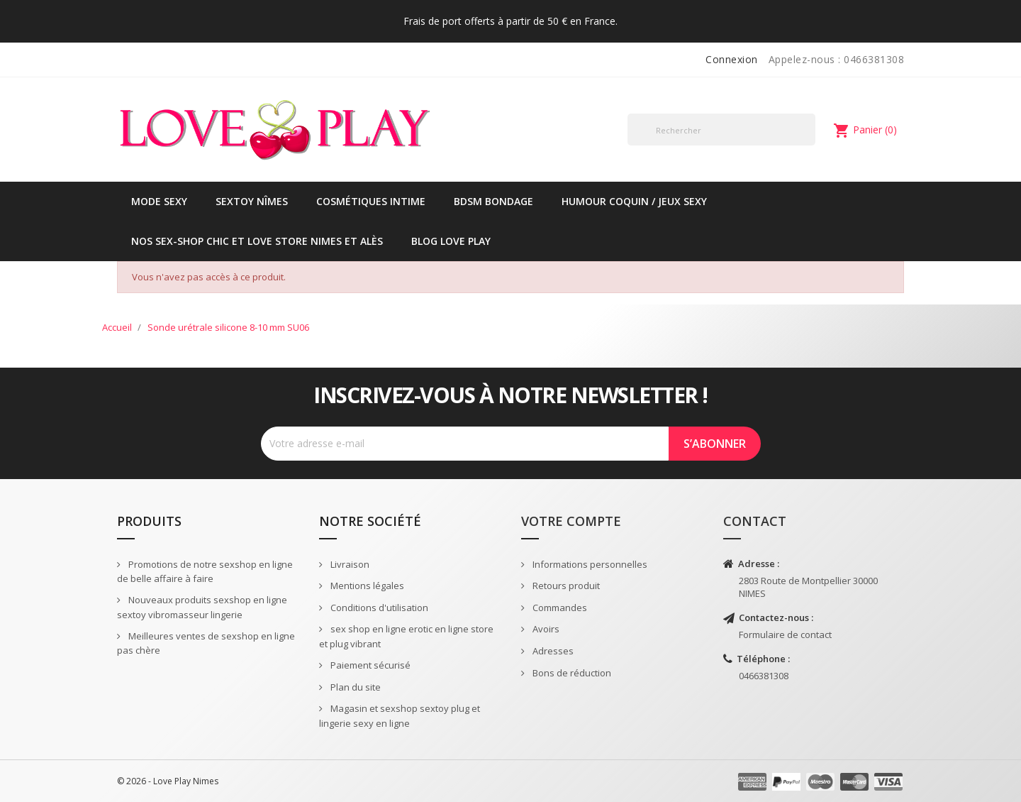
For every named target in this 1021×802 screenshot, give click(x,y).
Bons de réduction (570, 672)
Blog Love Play (451, 241)
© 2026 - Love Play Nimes (167, 781)
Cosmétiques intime (370, 201)
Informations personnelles (588, 564)
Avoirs (544, 628)
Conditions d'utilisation (378, 607)
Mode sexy (159, 201)
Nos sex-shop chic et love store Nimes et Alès (257, 241)
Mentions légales (366, 585)
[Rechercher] (721, 129)
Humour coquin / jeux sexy (634, 201)
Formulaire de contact (785, 634)
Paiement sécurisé (369, 665)
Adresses (552, 650)
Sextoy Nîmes (252, 201)
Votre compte (571, 520)
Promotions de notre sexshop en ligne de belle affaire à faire (205, 572)
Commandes (558, 607)
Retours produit (565, 585)
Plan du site (354, 687)
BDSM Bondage (493, 201)
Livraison (348, 564)
